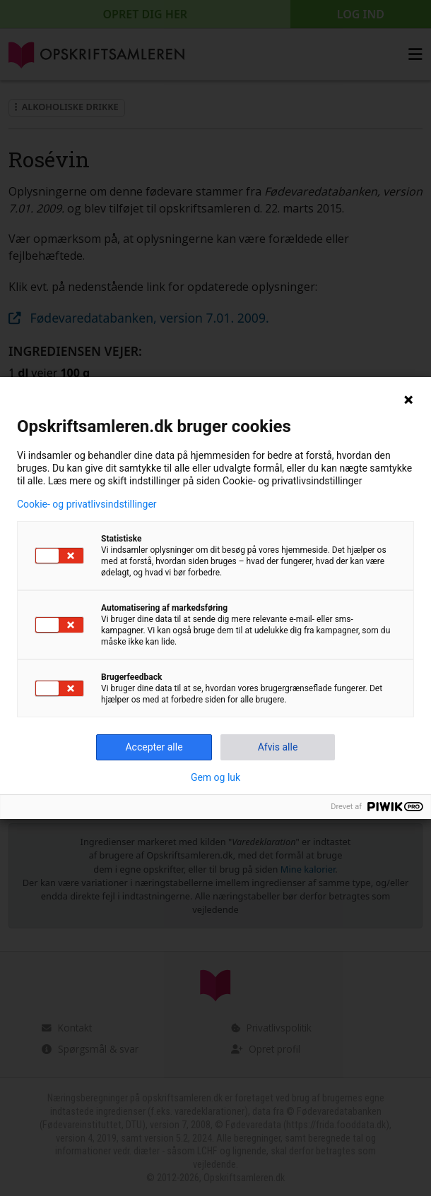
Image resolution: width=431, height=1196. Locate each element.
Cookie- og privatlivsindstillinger (87, 504)
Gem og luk (215, 777)
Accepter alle (153, 747)
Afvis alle (278, 747)
